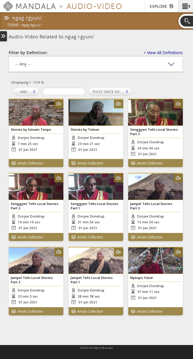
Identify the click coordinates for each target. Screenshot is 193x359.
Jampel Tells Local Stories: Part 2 (32, 279)
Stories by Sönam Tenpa (31, 129)
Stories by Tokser (85, 129)
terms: (13, 25)
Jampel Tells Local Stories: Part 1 (92, 279)
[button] (185, 6)
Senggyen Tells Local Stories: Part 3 (154, 131)
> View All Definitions (163, 52)
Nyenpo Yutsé (141, 277)
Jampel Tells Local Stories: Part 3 (151, 205)
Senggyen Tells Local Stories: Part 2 (35, 205)
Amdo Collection (30, 163)
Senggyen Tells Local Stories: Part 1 (95, 205)
